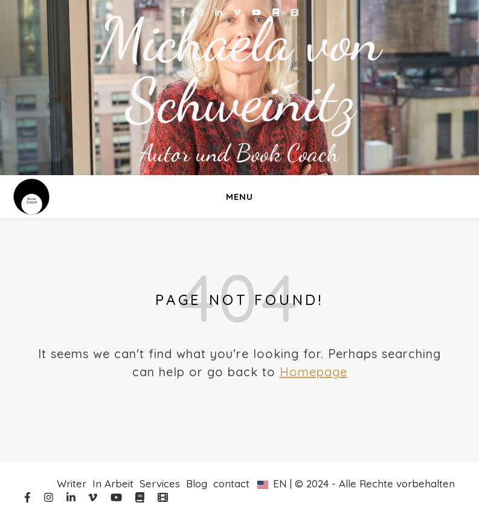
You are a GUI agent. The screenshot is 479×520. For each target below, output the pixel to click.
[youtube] (257, 12)
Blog (196, 483)
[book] (276, 12)
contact (231, 483)
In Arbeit (112, 483)
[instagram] (201, 12)
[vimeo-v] (238, 12)
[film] (294, 12)
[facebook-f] (184, 12)
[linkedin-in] (219, 12)
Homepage (313, 371)
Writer (71, 483)
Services (160, 483)
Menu (239, 196)
